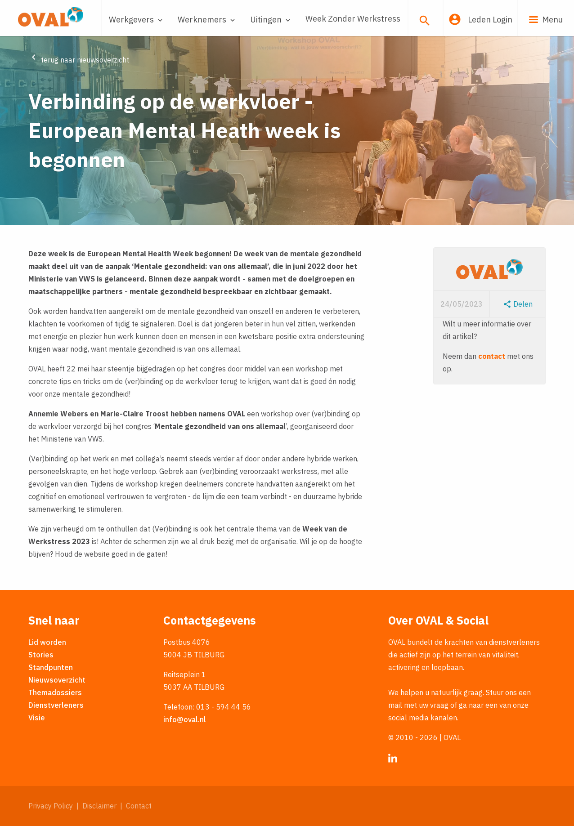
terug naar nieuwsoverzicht (78, 59)
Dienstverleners (56, 705)
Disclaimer (99, 805)
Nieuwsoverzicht (56, 679)
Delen (518, 303)
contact (491, 356)
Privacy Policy (50, 805)
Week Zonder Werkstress (352, 18)
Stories (41, 654)
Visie (36, 717)
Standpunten (50, 667)
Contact (139, 805)
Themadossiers (55, 692)
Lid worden (47, 642)
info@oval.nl (184, 719)
